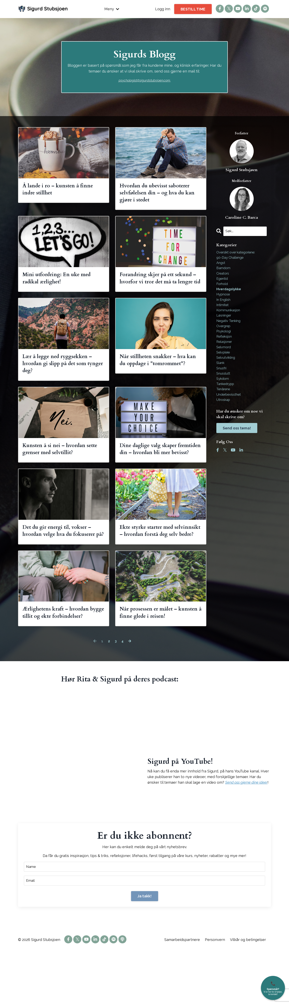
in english (224, 305)
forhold (223, 287)
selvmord (224, 357)
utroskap (224, 415)
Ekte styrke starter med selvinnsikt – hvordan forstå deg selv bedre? (158, 566)
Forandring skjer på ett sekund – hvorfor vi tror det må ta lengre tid (158, 287)
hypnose (224, 299)
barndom (224, 270)
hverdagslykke (229, 293)
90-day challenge (231, 258)
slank (221, 374)
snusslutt (224, 386)
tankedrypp (226, 397)
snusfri (222, 380)
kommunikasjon (229, 316)
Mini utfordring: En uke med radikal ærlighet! (63, 283)
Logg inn (162, 9)
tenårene (224, 403)
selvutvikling (227, 368)
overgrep (224, 334)
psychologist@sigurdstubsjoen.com (144, 80)
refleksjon (225, 345)
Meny (111, 9)
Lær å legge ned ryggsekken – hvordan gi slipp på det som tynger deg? (62, 380)
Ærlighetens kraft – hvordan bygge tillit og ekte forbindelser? (61, 659)
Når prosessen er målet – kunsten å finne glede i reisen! (153, 659)
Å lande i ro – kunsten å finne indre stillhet (55, 190)
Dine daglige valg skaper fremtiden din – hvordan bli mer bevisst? (158, 473)
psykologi (224, 339)
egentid (223, 282)
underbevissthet (230, 409)
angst (221, 264)
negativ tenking (230, 328)
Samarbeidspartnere (182, 994)
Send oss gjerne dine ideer (246, 835)
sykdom (223, 391)
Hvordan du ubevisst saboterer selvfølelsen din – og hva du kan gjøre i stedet (161, 194)
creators (223, 276)
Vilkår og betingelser (248, 994)
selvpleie (224, 363)
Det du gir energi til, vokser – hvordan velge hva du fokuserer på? (63, 566)
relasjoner (225, 351)
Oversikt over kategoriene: (239, 253)
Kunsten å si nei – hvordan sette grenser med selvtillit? (59, 469)
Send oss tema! (237, 443)
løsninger (225, 322)
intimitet (223, 310)
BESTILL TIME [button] (193, 9)
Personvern (215, 994)
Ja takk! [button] (144, 950)
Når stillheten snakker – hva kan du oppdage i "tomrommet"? (159, 380)
